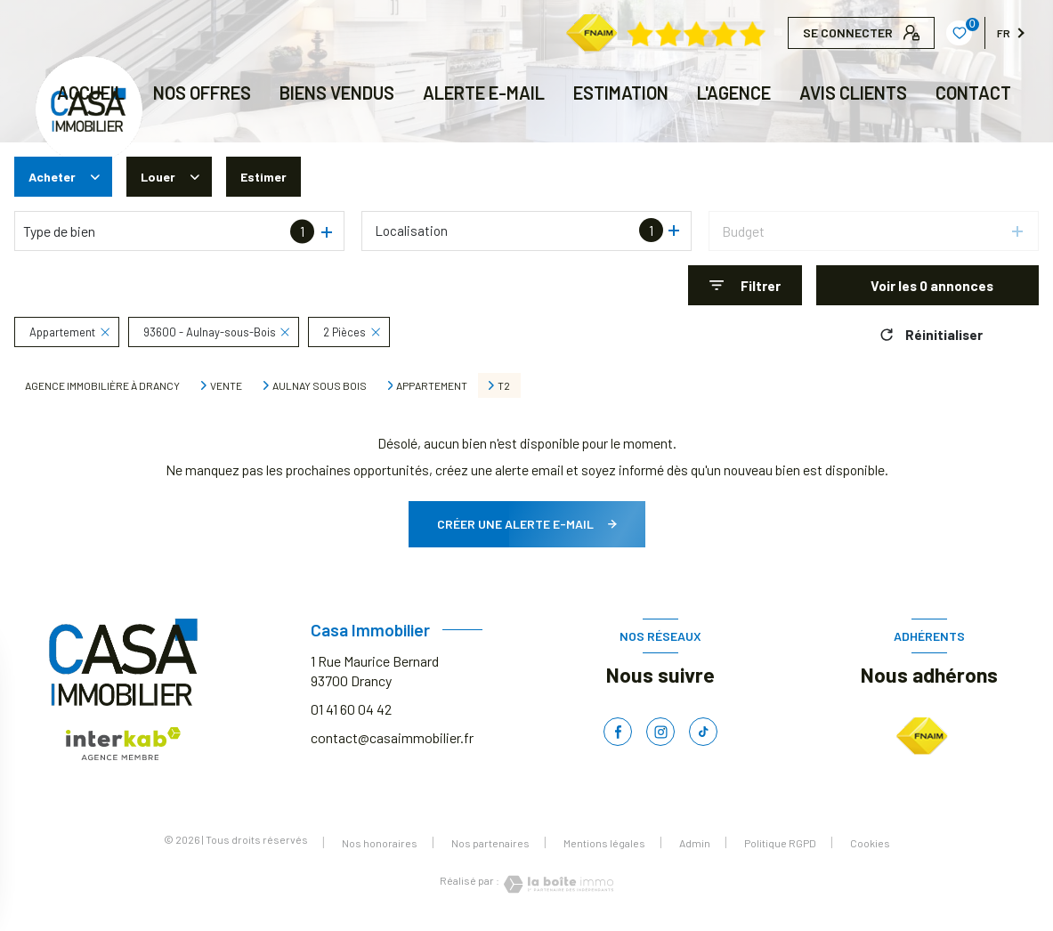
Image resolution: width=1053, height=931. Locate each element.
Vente (226, 385)
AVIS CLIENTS (853, 92)
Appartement (431, 385)
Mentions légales (604, 843)
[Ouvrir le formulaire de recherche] (745, 285)
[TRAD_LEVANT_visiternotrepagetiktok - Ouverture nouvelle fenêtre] (703, 731)
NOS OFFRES (202, 92)
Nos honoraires (379, 843)
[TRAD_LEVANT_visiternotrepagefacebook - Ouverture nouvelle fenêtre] (617, 731)
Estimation (620, 92)
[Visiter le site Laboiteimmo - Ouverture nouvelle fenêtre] (556, 884)
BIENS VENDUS (336, 92)
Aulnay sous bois (319, 385)
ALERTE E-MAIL (484, 92)
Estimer (273, 176)
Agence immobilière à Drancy (102, 385)
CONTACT (973, 92)
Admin (694, 843)
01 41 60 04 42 (351, 708)
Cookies (870, 843)
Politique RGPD (780, 843)
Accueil (91, 92)
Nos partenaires (490, 843)
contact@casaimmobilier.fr (392, 737)
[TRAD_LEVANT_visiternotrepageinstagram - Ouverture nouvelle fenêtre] (660, 731)
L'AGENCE (734, 92)
